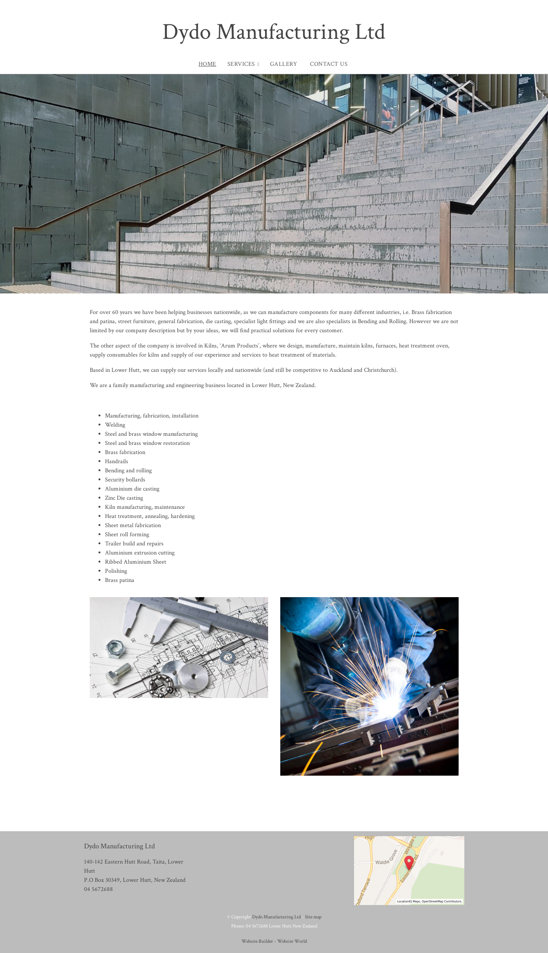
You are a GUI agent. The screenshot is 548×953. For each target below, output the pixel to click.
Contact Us (329, 64)
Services (241, 64)
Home (207, 64)
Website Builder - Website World (274, 941)
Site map (313, 916)
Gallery (283, 64)
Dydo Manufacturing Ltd (273, 32)
